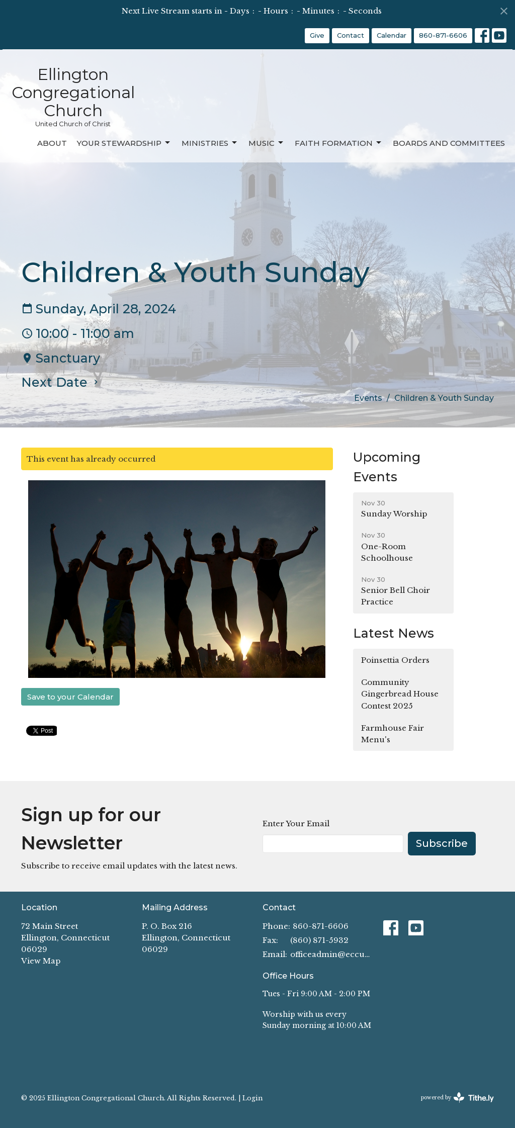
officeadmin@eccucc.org (331, 954)
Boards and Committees (449, 143)
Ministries (210, 143)
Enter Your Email (296, 823)
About (52, 143)
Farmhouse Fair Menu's (392, 733)
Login (252, 1098)
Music (266, 143)
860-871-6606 (443, 35)
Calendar (391, 35)
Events (368, 398)
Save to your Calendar (70, 697)
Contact (350, 35)
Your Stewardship (124, 143)
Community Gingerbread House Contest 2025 (400, 694)
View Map (40, 961)
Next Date (61, 382)
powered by (457, 1097)
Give (317, 35)
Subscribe (442, 843)
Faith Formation (339, 143)
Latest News (393, 633)
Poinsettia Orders (395, 660)
